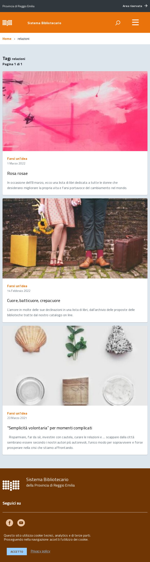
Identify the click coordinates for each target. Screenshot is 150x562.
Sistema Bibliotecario (44, 23)
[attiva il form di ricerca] (117, 23)
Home (7, 38)
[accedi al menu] (135, 22)
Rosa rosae (17, 173)
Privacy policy (40, 551)
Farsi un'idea (17, 158)
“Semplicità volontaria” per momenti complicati (49, 427)
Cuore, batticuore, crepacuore (33, 300)
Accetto (17, 551)
